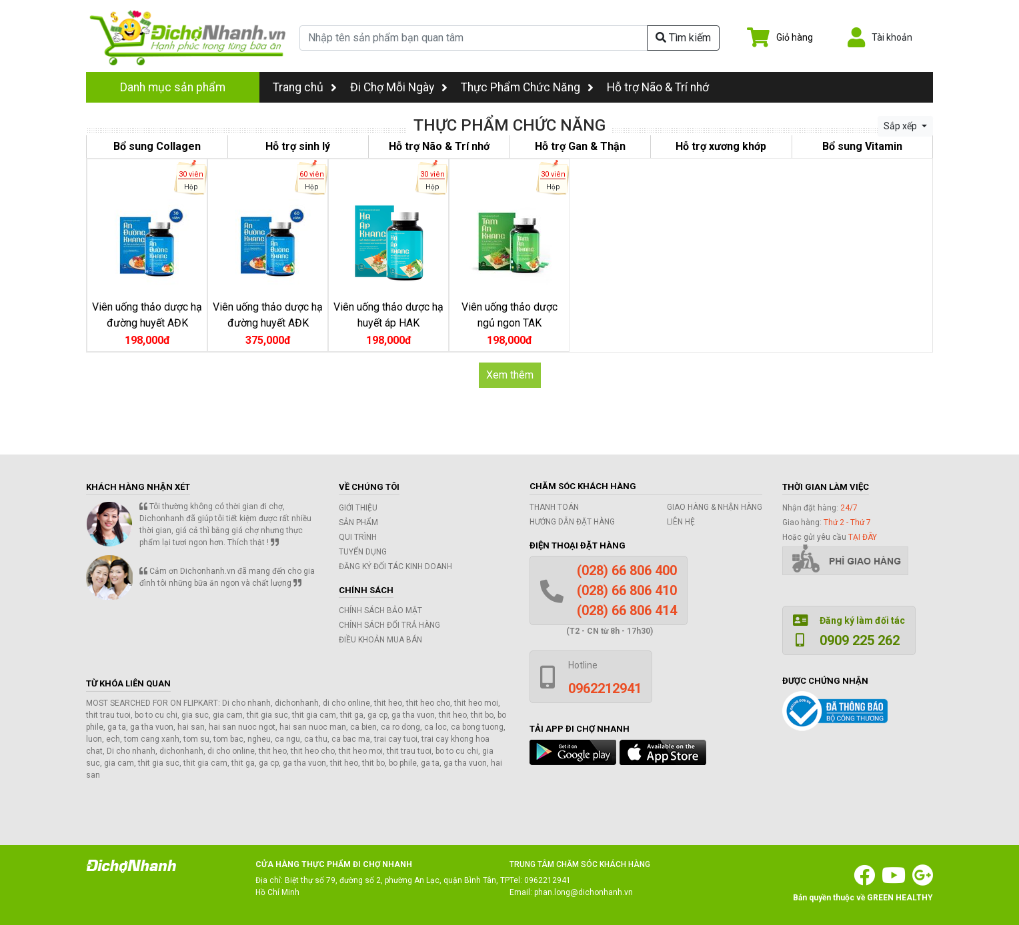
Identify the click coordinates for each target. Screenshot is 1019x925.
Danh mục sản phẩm (172, 87)
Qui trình (358, 537)
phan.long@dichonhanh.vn (583, 892)
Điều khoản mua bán (380, 639)
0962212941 (547, 880)
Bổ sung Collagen (157, 146)
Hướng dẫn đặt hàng (572, 521)
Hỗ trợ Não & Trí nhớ (658, 87)
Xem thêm (510, 375)
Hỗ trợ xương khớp (721, 146)
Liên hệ (681, 521)
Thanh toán (554, 507)
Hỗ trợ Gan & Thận (580, 146)
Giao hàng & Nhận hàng (714, 507)
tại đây (862, 537)
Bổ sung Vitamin (862, 146)
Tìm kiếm (683, 37)
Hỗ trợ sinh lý (297, 146)
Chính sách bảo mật (380, 610)
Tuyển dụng (363, 551)
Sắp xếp (901, 126)
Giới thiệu (358, 507)
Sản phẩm (358, 522)
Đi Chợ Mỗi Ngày (392, 87)
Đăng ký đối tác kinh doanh (395, 566)
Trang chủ (305, 87)
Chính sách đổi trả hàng (389, 625)
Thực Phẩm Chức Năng (520, 87)
